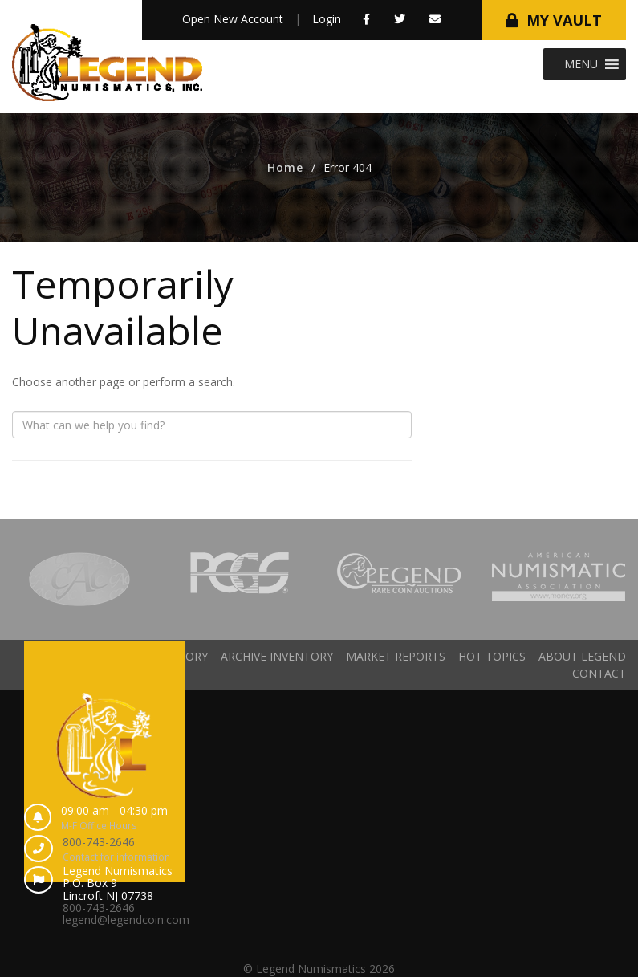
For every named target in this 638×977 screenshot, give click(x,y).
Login (326, 18)
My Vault (564, 20)
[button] (581, 64)
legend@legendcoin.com (126, 919)
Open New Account (232, 18)
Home (285, 167)
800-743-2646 (99, 841)
